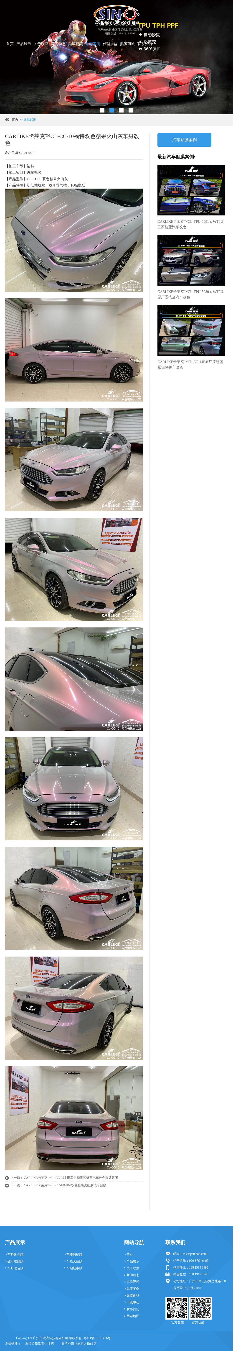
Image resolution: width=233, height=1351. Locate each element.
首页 (10, 44)
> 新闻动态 (131, 1275)
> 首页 (128, 1254)
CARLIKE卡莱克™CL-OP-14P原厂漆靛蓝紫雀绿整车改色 (190, 364)
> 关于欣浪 (131, 1268)
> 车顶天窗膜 (73, 1261)
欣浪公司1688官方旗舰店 (78, 1344)
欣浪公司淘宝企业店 (39, 1344)
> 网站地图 (131, 1316)
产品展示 (23, 44)
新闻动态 (58, 44)
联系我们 (144, 44)
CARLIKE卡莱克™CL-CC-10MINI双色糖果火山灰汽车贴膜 (65, 1185)
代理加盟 (110, 44)
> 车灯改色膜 (14, 1268)
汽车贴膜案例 (184, 140)
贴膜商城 (127, 44)
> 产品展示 (131, 1261)
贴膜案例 (93, 44)
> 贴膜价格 (131, 1295)
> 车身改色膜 (14, 1254)
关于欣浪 (41, 44)
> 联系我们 (131, 1309)
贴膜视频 (75, 44)
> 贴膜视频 (131, 1282)
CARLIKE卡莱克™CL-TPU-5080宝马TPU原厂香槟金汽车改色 (190, 294)
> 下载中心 (131, 1302)
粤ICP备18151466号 (97, 1338)
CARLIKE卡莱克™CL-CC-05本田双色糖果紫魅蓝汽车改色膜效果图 (71, 1178)
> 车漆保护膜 (73, 1254)
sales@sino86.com (195, 1254)
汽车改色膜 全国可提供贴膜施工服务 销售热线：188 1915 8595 (120, 31)
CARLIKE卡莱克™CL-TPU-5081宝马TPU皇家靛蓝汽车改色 (190, 224)
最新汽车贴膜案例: (176, 156)
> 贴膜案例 (131, 1288)
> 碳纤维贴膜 (14, 1261)
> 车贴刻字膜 (73, 1268)
